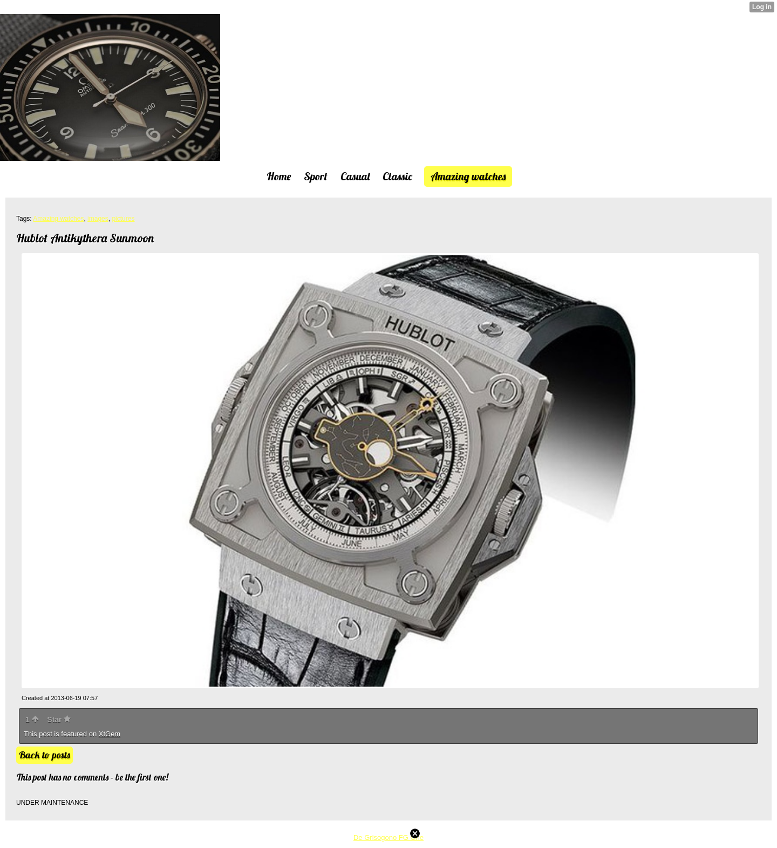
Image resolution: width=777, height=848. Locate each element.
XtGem (109, 734)
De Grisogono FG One (388, 837)
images (97, 218)
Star (59, 719)
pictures (123, 218)
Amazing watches (58, 218)
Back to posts (44, 755)
